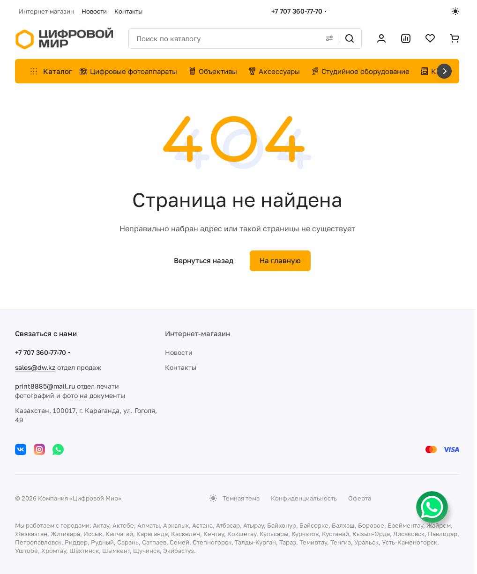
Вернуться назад (203, 260)
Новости (179, 352)
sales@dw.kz (35, 367)
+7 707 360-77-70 (296, 11)
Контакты (180, 367)
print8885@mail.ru (45, 386)
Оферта (359, 498)
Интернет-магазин (197, 333)
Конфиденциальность (304, 498)
